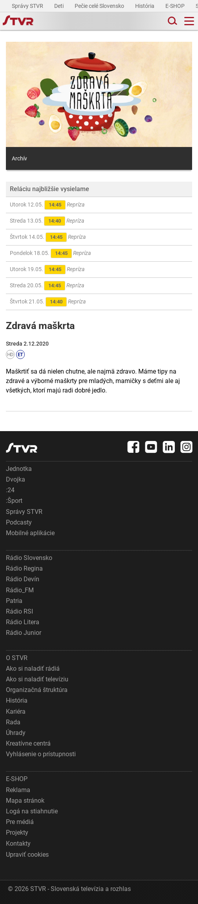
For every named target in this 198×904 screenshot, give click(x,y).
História (145, 6)
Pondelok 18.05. (50, 253)
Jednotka (19, 468)
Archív (19, 158)
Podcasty (19, 522)
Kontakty (18, 843)
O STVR (17, 658)
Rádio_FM (20, 590)
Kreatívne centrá (28, 743)
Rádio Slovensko (29, 558)
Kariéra (16, 711)
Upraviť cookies (27, 854)
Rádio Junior (23, 632)
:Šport (14, 500)
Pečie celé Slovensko (100, 6)
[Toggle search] (171, 21)
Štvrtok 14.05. (48, 237)
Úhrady (16, 733)
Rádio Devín (22, 579)
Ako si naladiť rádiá (33, 668)
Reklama (18, 790)
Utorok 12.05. (47, 205)
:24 (10, 490)
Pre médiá (20, 822)
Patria (14, 601)
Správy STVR (28, 6)
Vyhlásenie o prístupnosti (41, 754)
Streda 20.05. (47, 285)
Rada (13, 722)
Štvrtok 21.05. (48, 302)
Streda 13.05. (47, 221)
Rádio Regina (24, 568)
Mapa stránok (25, 800)
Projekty (17, 832)
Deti (59, 6)
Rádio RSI (19, 611)
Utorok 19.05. (47, 269)
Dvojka (15, 479)
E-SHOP (175, 6)
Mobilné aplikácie (30, 533)
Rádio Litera (22, 622)
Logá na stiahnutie (32, 811)
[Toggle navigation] (189, 21)
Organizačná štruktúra (37, 690)
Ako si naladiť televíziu (37, 679)
